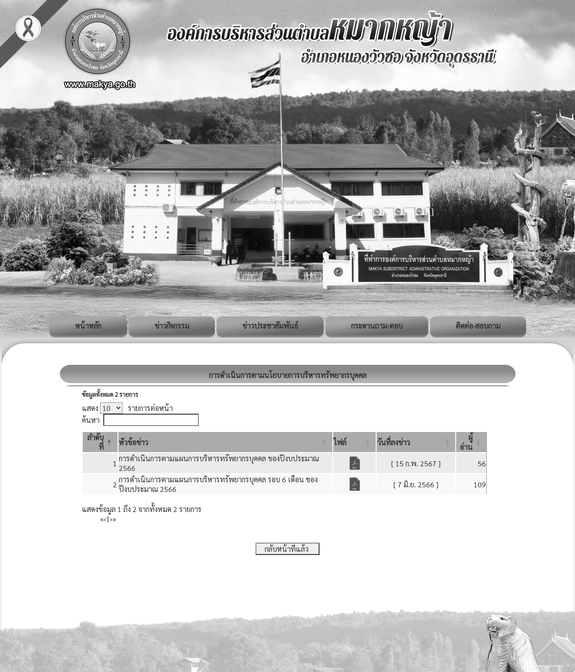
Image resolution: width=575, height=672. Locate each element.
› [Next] (111, 518)
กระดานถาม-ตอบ (377, 326)
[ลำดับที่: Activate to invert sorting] (100, 442)
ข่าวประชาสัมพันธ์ (270, 326)
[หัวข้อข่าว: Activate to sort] (225, 442)
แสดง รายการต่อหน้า (127, 408)
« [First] (102, 518)
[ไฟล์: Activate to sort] (354, 442)
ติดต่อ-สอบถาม (478, 326)
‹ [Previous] (105, 518)
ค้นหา (91, 420)
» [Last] (114, 518)
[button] (133, 442)
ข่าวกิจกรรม (171, 326)
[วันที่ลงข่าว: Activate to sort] (416, 442)
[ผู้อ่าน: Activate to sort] (471, 442)
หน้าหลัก (88, 326)
